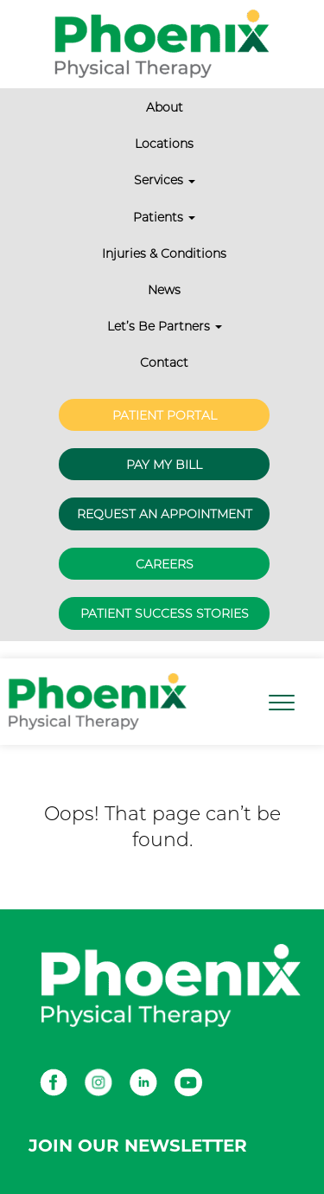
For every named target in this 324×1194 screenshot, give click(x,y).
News (164, 290)
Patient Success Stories (164, 613)
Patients (164, 217)
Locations (164, 143)
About (164, 107)
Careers (165, 564)
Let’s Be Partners (164, 326)
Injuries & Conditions (164, 253)
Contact (164, 362)
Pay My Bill (164, 464)
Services (164, 180)
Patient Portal (164, 415)
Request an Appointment (164, 514)
